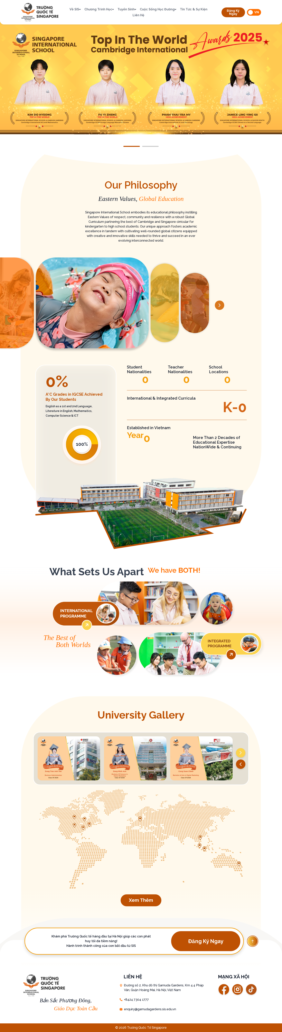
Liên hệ (138, 15)
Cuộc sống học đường (158, 9)
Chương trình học (99, 9)
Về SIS (75, 9)
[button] (233, 12)
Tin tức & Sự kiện (193, 9)
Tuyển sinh (127, 9)
